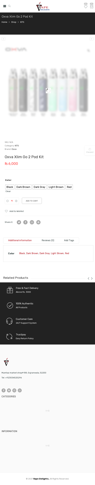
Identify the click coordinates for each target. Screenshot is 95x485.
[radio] (9, 187)
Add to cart (32, 201)
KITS (22, 22)
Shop (13, 22)
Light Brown (57, 253)
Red (67, 253)
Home (4, 22)
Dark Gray (44, 253)
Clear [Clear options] (8, 191)
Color (8, 180)
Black (22, 253)
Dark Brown (32, 253)
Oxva (14, 149)
